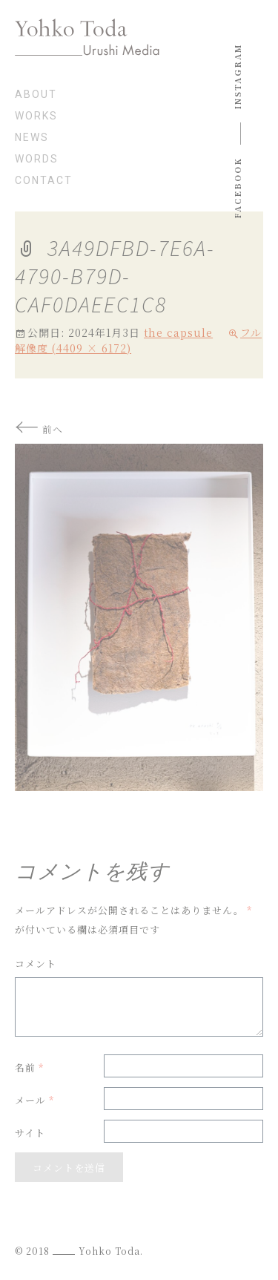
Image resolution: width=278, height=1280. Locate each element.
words (37, 159)
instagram (237, 76)
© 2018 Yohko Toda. (79, 1250)
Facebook (237, 188)
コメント (35, 963)
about (36, 94)
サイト (30, 1133)
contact (44, 180)
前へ (39, 429)
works (36, 116)
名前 (29, 1067)
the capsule (178, 332)
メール (34, 1100)
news (32, 137)
